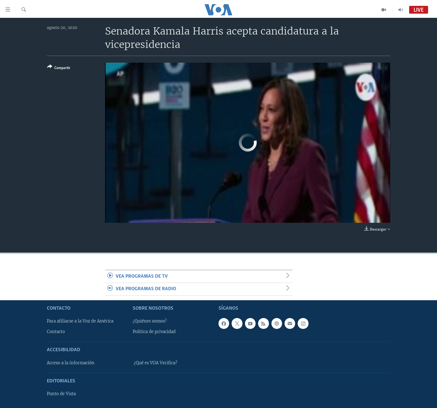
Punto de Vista (61, 393)
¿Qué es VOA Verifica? (155, 362)
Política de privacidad (154, 331)
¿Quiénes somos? (150, 321)
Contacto (56, 331)
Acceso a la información (70, 362)
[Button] (58, 68)
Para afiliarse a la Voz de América (80, 321)
